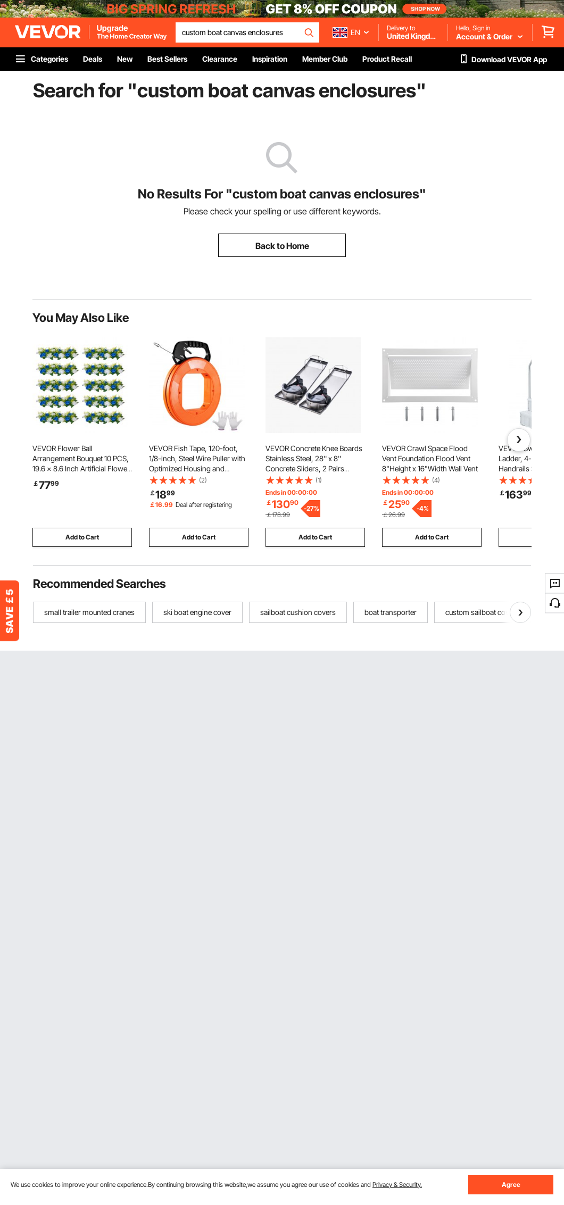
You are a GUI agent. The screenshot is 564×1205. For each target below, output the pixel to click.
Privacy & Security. (397, 1185)
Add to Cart (82, 537)
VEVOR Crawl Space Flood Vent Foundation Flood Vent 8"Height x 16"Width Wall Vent (430, 458)
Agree (511, 1185)
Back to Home (282, 245)
